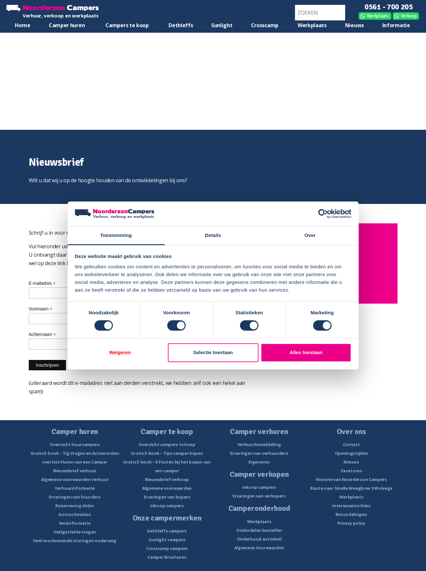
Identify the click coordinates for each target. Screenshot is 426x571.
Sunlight (222, 25)
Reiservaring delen (74, 506)
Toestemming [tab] (116, 235)
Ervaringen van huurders (74, 497)
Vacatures (351, 471)
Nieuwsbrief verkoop (167, 479)
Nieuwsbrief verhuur (74, 471)
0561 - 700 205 (389, 7)
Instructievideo (75, 514)
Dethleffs (181, 25)
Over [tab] (310, 235)
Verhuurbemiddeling (259, 444)
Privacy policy (351, 523)
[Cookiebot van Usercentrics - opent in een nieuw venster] (323, 214)
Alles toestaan (305, 352)
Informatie (396, 25)
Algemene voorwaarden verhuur (75, 479)
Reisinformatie (75, 523)
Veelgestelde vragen (74, 532)
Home (22, 25)
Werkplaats (378, 16)
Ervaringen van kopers (167, 497)
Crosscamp (265, 25)
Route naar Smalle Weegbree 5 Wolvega (351, 488)
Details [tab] (213, 235)
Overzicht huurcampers (75, 444)
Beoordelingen (351, 514)
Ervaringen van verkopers (259, 496)
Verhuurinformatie (75, 488)
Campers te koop (127, 25)
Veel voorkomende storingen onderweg (74, 540)
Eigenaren (258, 462)
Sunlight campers (166, 540)
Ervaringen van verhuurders (259, 453)
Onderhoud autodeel (259, 539)
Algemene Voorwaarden (259, 548)
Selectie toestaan (213, 352)
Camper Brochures (166, 557)
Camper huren (67, 25)
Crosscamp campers (167, 548)
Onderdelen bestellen (259, 530)
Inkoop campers (167, 506)
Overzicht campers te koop (166, 444)
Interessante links (351, 506)
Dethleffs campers (167, 531)
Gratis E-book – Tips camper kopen (167, 453)
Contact (351, 444)
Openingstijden (351, 453)
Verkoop (409, 16)
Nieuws (354, 25)
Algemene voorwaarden (167, 488)
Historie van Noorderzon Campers (351, 479)
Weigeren (120, 352)
